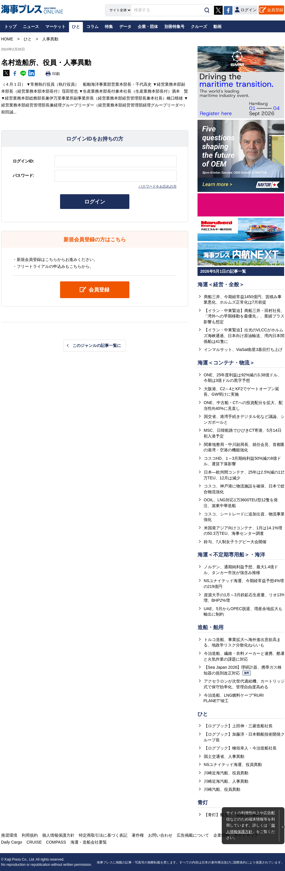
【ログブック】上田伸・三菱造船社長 (238, 726)
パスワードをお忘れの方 (158, 186)
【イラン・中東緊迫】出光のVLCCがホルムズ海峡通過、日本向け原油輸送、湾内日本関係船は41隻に (244, 335)
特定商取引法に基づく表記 (103, 835)
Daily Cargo (11, 842)
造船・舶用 (210, 627)
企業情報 (221, 835)
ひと (203, 714)
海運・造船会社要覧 (88, 842)
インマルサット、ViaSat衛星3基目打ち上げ (243, 349)
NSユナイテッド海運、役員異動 (233, 764)
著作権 (138, 835)
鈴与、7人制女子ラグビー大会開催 (235, 541)
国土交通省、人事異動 (224, 756)
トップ (10, 26)
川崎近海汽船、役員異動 (226, 773)
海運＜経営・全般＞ (221, 284)
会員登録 (275, 10)
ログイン (94, 202)
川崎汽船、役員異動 (222, 789)
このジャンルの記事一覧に (96, 345)
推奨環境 (9, 835)
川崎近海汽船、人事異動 (226, 781)
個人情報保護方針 (58, 835)
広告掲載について (193, 835)
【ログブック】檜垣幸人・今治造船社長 (240, 748)
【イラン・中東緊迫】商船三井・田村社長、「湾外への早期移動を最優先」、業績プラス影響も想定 (244, 316)
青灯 (203, 802)
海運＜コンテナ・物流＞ (226, 363)
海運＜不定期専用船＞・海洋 (231, 555)
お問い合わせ (160, 835)
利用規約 (30, 835)
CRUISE (34, 842)
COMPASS (56, 842)
